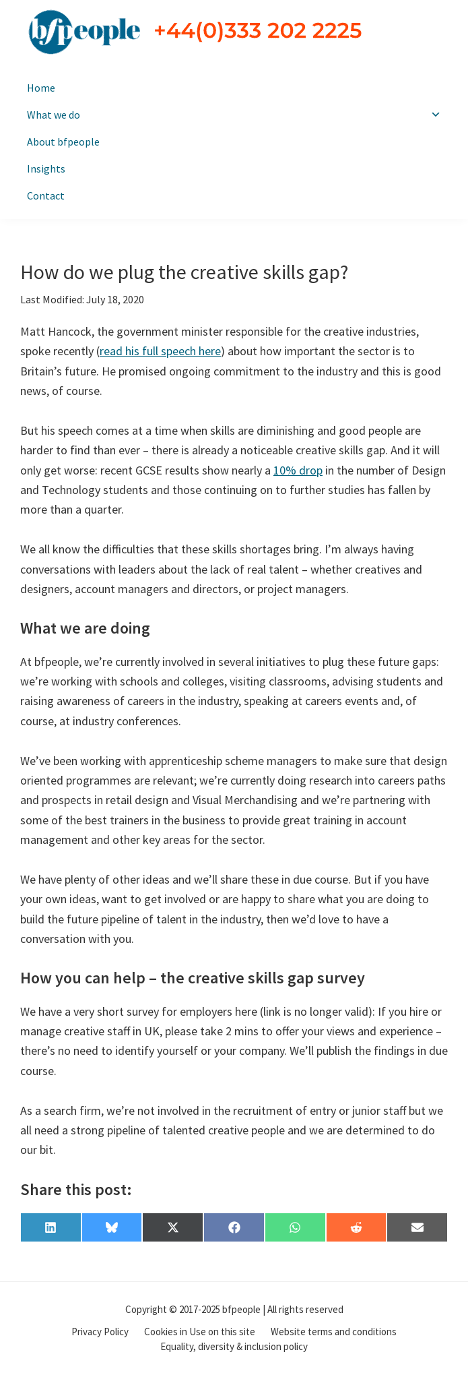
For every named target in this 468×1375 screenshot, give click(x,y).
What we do (234, 114)
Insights (46, 168)
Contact (46, 195)
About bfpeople (63, 141)
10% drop (298, 470)
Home (41, 87)
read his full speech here (160, 351)
